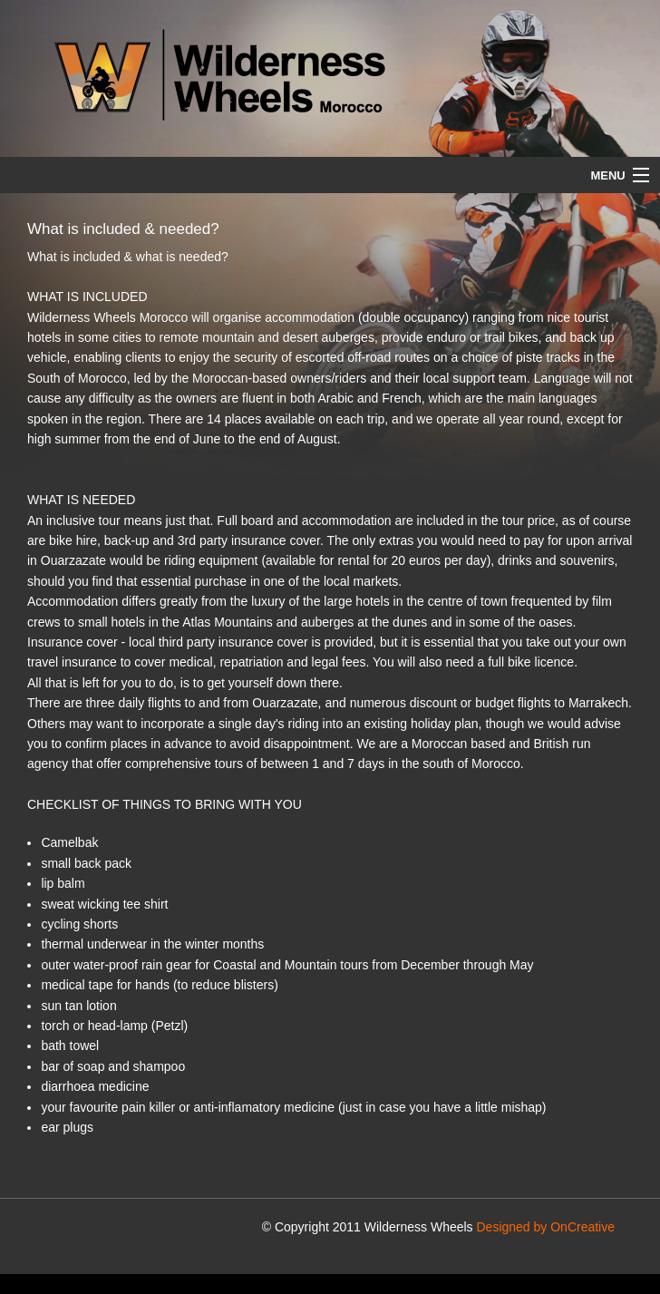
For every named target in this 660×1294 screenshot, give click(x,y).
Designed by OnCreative (545, 1227)
